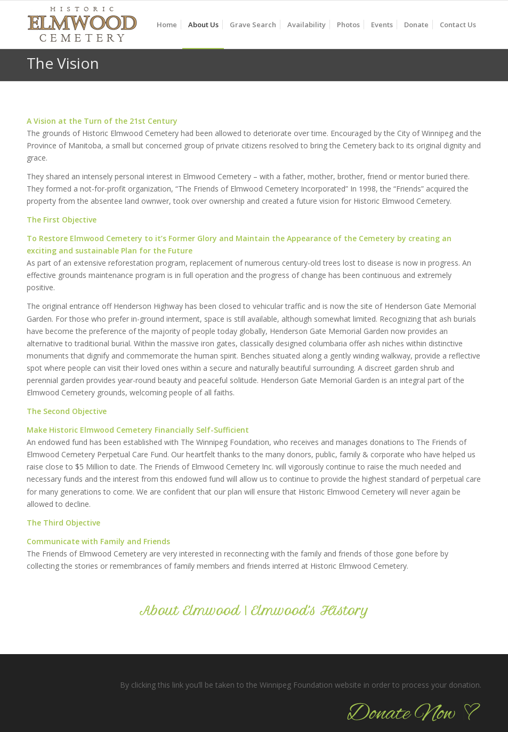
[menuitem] (166, 25)
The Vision (63, 63)
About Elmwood (190, 610)
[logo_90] (82, 30)
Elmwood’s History (310, 610)
